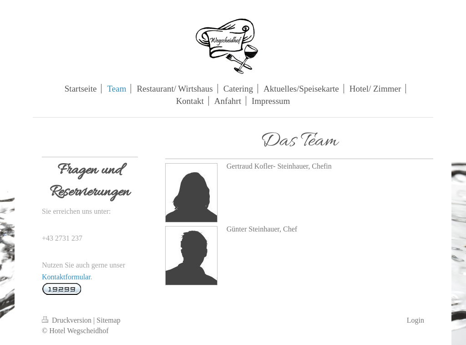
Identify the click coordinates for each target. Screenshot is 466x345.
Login (415, 320)
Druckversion (67, 320)
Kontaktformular (66, 277)
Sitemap (108, 320)
